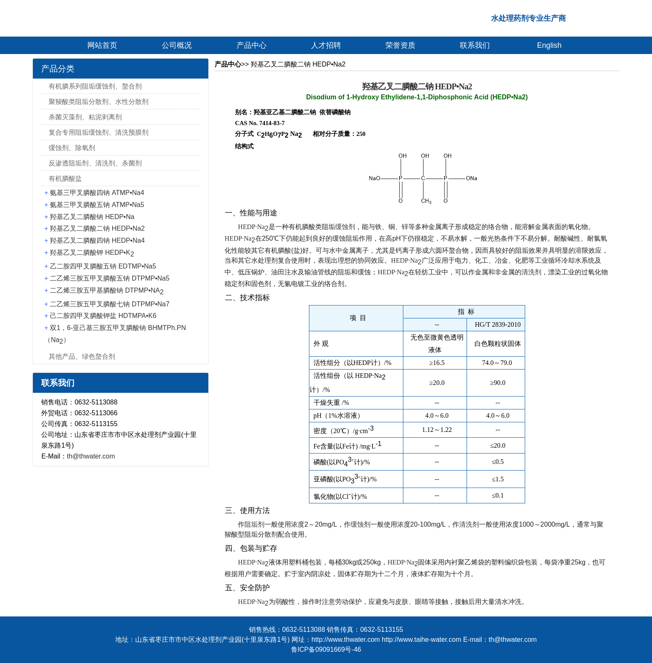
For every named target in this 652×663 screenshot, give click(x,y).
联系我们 (475, 45)
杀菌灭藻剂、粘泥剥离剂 (85, 117)
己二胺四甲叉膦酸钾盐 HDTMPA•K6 (103, 315)
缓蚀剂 (345, 226)
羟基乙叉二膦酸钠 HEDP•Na (92, 216)
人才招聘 (326, 45)
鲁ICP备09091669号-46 (326, 649)
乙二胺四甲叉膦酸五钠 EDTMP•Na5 (103, 266)
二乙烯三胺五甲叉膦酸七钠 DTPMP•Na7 (109, 304)
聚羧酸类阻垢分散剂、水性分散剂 (98, 101)
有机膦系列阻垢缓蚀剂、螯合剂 (95, 86)
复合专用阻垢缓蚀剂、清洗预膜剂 (98, 132)
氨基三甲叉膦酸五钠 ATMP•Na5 (97, 204)
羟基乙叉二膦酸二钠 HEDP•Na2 (97, 228)
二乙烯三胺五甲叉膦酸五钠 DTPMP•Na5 (109, 278)
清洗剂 (531, 272)
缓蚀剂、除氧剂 (72, 147)
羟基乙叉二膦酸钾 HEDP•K (92, 252)
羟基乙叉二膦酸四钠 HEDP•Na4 (97, 240)
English (549, 45)
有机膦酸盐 (65, 178)
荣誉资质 (400, 45)
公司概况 (177, 45)
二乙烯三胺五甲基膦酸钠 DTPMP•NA (106, 290)
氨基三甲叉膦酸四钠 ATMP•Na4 (97, 192)
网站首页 (102, 45)
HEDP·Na (253, 226)
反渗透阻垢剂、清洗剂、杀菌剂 (95, 163)
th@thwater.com (91, 456)
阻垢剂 (254, 524)
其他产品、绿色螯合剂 (82, 356)
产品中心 (252, 45)
